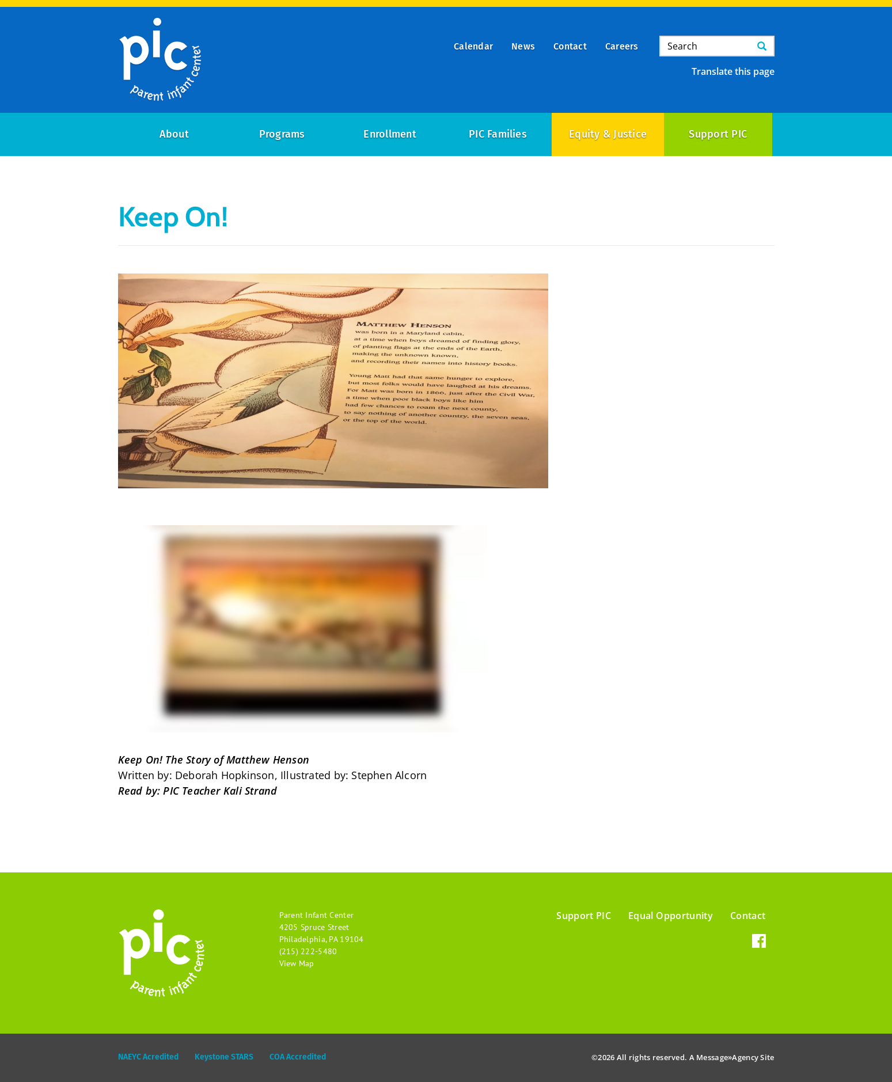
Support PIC (718, 134)
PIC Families (498, 134)
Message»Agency (727, 1057)
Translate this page (733, 71)
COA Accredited (298, 1057)
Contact (747, 915)
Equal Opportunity (670, 915)
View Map (296, 963)
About (174, 134)
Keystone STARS (224, 1057)
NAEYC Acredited (148, 1057)
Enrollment (389, 134)
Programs (282, 134)
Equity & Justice (608, 134)
